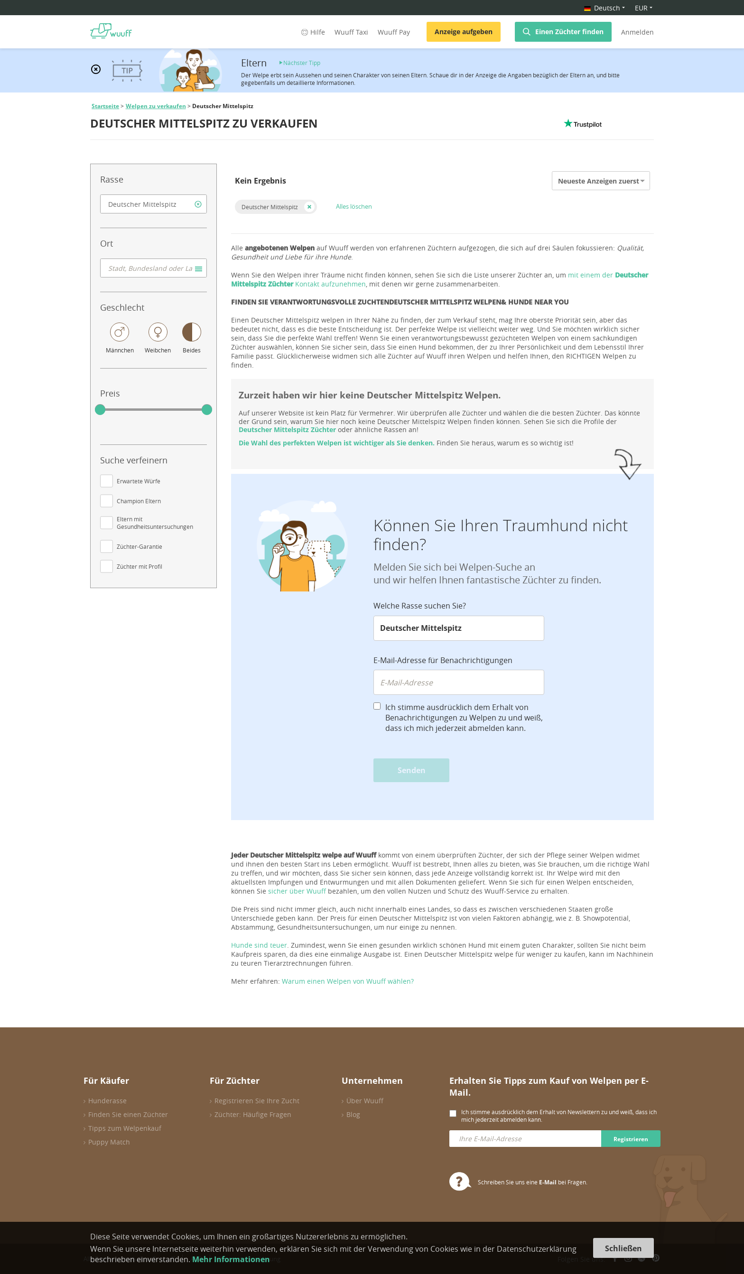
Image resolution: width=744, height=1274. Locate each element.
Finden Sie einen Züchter (128, 1114)
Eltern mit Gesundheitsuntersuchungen (155, 522)
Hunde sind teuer (259, 945)
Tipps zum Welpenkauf (124, 1128)
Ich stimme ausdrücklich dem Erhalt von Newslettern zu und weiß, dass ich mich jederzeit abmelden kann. (559, 1115)
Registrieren (631, 1139)
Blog (353, 1114)
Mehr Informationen (231, 1259)
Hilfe (312, 32)
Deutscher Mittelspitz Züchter (287, 429)
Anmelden (637, 32)
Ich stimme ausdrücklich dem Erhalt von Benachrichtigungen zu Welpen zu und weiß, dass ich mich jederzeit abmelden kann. (464, 717)
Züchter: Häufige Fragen (252, 1114)
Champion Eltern (139, 501)
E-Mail (548, 1182)
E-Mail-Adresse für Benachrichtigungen (442, 660)
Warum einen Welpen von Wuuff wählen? (348, 981)
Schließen (623, 1248)
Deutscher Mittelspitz (270, 207)
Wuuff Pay (394, 32)
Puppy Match (109, 1141)
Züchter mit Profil (139, 566)
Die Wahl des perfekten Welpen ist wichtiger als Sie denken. (337, 442)
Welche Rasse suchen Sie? (419, 605)
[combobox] (153, 203)
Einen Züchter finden (569, 31)
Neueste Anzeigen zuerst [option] (598, 180)
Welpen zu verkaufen (156, 106)
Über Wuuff (364, 1100)
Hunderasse (107, 1100)
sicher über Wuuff (297, 890)
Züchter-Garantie (139, 546)
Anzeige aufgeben (464, 31)
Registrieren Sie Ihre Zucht (256, 1100)
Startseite (105, 106)
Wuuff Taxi (351, 32)
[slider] (100, 410)
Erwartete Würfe (138, 481)
